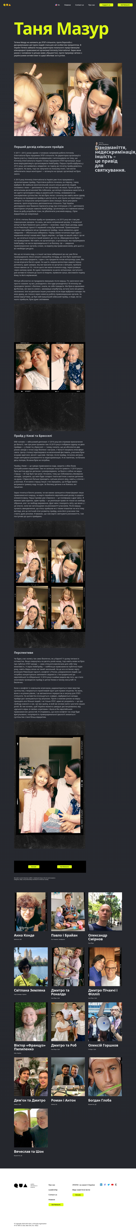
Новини (67, 5)
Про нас (91, 5)
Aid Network (125, 5)
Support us (106, 5)
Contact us (79, 5)
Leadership (53, 1190)
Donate (33, 867)
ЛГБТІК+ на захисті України (83, 1185)
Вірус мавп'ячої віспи (81, 1190)
